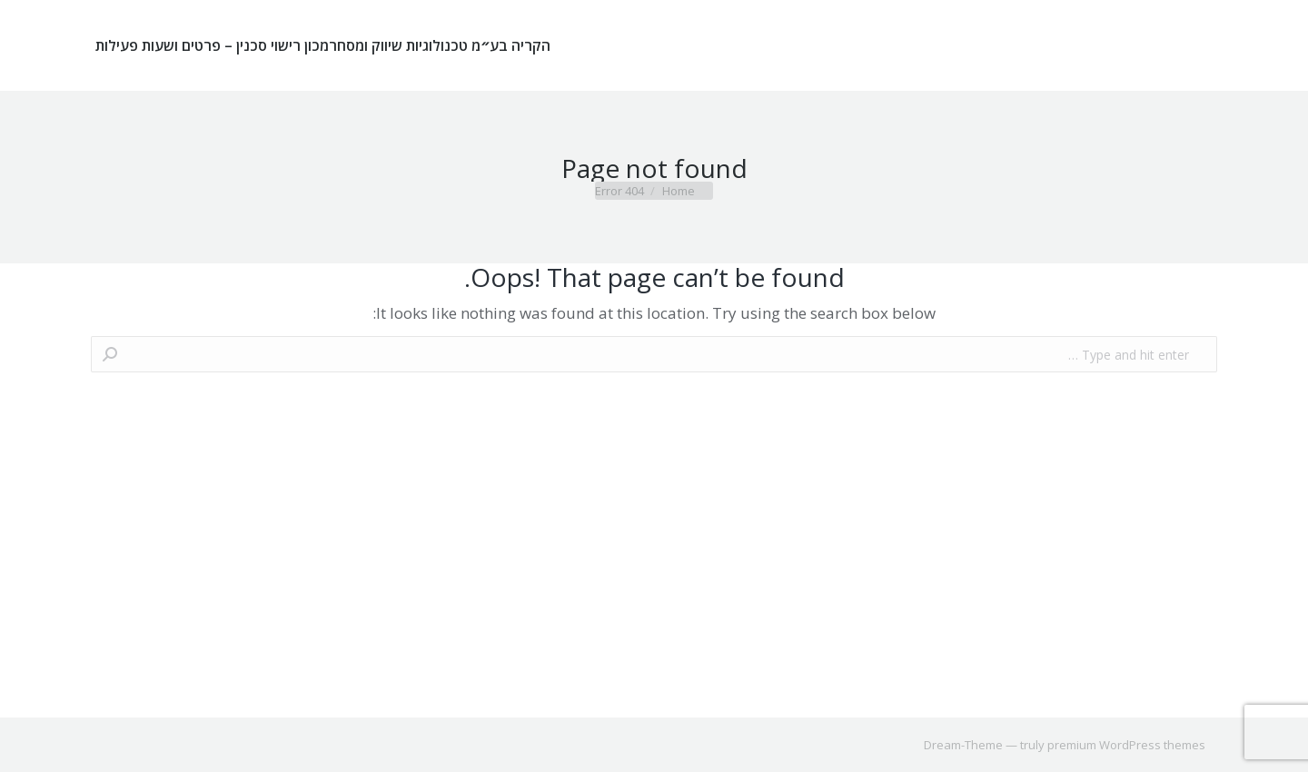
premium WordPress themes (1126, 745)
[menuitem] (439, 45)
